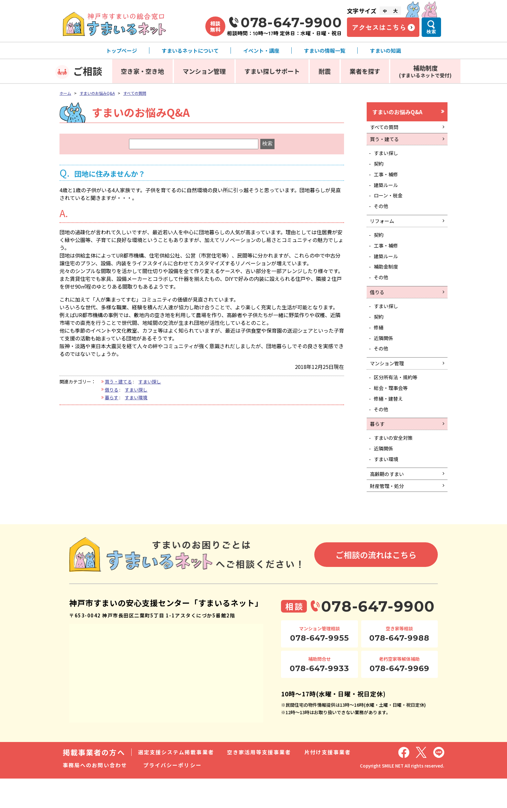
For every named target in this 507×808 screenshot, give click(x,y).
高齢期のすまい (388, 501)
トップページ (121, 50)
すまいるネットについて (190, 50)
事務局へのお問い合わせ (95, 794)
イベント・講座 (261, 50)
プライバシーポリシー (172, 794)
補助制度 (425, 71)
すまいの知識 (385, 50)
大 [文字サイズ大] (395, 10)
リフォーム (383, 230)
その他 (382, 214)
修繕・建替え (389, 420)
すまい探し (149, 381)
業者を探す (365, 71)
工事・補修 (387, 179)
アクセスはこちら (379, 27)
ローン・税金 (389, 202)
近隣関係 (384, 355)
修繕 (379, 344)
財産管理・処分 (388, 514)
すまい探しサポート (272, 71)
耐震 (324, 71)
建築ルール (387, 191)
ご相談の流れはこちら (376, 584)
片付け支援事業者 (327, 781)
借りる (111, 389)
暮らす (111, 397)
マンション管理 (204, 71)
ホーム (65, 93)
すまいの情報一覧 (324, 50)
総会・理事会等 (392, 409)
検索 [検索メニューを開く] (431, 31)
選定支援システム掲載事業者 (176, 781)
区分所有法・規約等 (397, 397)
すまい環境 (136, 397)
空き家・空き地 (142, 71)
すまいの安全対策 (395, 462)
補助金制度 (387, 279)
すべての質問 (134, 93)
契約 (379, 168)
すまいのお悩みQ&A (97, 93)
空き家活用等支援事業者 (259, 781)
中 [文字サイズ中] (385, 11)
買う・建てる (118, 381)
